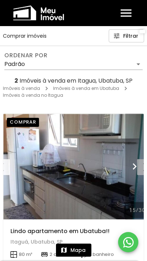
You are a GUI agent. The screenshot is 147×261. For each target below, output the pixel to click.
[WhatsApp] (128, 242)
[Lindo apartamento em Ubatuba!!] (73, 166)
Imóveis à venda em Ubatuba (86, 88)
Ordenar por (26, 55)
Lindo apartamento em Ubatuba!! (59, 231)
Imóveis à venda (21, 88)
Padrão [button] (14, 64)
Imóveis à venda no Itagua (33, 95)
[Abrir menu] (126, 13)
